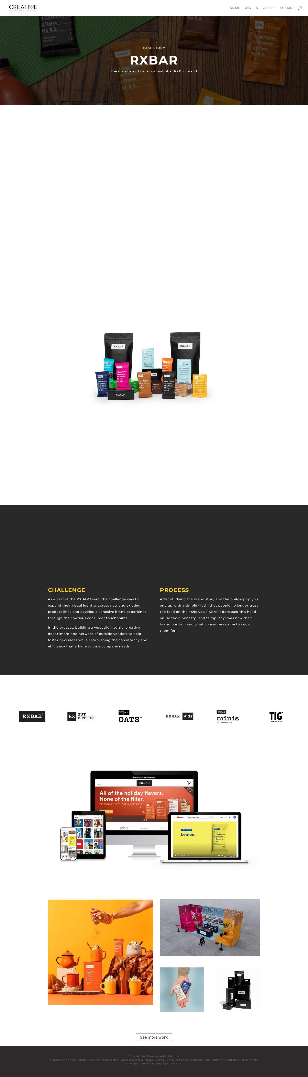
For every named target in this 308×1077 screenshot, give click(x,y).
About (235, 7)
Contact (287, 7)
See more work (154, 1037)
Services (251, 7)
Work (267, 7)
